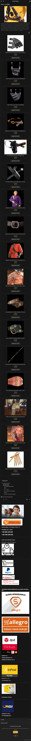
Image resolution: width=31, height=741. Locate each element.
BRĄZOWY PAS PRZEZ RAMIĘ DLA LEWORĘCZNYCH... (15, 131)
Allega (15, 732)
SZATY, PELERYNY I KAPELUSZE (9, 491)
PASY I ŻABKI (6, 489)
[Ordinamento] (29, 33)
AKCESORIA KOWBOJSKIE (8, 486)
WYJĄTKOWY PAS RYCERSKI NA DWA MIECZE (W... (15, 364)
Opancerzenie (6, 484)
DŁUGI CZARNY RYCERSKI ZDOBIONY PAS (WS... (15, 338)
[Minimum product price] (3, 499)
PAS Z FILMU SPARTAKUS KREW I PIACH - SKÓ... (15, 390)
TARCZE (5, 492)
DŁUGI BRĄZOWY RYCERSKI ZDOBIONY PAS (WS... (15, 312)
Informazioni (15, 723)
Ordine (15, 719)
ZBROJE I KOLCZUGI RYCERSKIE (9, 494)
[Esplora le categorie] (1, 1)
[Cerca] (3, 1)
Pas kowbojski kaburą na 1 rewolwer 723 (15, 155)
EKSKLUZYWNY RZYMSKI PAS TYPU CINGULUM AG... (15, 469)
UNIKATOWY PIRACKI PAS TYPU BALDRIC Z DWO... (16, 208)
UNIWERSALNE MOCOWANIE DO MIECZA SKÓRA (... (15, 52)
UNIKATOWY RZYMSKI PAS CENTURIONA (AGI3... (15, 416)
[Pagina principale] (15, 1)
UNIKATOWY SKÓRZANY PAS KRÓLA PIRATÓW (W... (15, 234)
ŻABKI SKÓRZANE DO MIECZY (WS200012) (15, 104)
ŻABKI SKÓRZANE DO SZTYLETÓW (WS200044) (15, 78)
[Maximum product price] (26, 499)
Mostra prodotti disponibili (6, 496)
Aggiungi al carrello (15, 57)
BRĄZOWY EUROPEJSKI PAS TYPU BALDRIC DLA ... (15, 260)
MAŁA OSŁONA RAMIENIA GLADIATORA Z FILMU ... (15, 286)
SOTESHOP (29, 739)
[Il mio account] (30, 1)
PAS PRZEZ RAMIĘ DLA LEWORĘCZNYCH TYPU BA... (16, 181)
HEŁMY (5, 487)
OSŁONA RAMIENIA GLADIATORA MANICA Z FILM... (16, 442)
